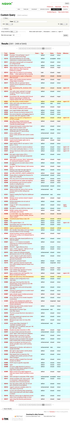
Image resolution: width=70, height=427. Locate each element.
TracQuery (52, 411)
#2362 (6, 224)
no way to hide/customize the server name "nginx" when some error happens (21, 332)
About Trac (66, 6)
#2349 (6, 186)
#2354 (6, 205)
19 (31, 48)
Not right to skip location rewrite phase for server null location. (21, 351)
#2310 (6, 58)
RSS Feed (19, 416)
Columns (6, 28)
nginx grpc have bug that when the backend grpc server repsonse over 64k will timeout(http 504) (21, 283)
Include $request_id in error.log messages (22, 138)
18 (29, 48)
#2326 (6, 114)
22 (38, 48)
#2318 (6, 88)
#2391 (6, 309)
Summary (12, 53)
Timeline (25, 9)
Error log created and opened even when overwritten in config (21, 317)
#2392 (6, 313)
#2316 (6, 79)
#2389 (6, 301)
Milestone (65, 53)
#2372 (6, 252)
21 (36, 48)
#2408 (6, 366)
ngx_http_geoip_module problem (19, 101)
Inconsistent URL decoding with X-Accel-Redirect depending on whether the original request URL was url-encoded (21, 98)
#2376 (6, 263)
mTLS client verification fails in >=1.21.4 (21, 149)
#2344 (6, 175)
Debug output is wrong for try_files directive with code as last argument (20, 336)
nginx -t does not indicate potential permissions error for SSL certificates (20, 253)
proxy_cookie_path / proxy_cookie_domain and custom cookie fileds (22, 134)
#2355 (6, 208)
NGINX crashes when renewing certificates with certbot (19, 211)
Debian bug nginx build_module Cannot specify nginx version (21, 306)
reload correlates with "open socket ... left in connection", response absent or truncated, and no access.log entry (22, 380)
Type (42, 53)
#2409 (6, 371)
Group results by (5, 31)
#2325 (6, 112)
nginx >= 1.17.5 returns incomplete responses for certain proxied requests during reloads (21, 243)
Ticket (11, 21)
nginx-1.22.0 (65, 205)
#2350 (6, 189)
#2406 (6, 364)
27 (50, 48)
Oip (11, 221)
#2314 (6, 72)
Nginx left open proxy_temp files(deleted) (21, 276)
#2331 (6, 133)
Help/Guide (58, 6)
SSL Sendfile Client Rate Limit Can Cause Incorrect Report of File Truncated (21, 230)
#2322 (6, 103)
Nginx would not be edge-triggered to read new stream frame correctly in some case (21, 373)
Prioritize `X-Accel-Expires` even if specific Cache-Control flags (19, 55)
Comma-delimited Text (33, 416)
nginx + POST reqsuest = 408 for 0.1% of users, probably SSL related (21, 249)
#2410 (6, 376)
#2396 (6, 330)
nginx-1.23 (66, 222)
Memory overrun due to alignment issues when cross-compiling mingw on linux (21, 396)
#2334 (6, 143)
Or (58, 24)
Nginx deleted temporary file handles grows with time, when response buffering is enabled (20, 69)
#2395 (6, 323)
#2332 (6, 138)
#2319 (6, 91)
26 (48, 48)
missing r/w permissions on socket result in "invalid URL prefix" (22, 291)
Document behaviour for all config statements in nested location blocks (20, 59)
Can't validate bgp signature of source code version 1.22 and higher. (21, 270)
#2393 (6, 316)
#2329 (6, 126)
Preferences (50, 6)
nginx (11, 364)
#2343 (6, 173)
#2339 (6, 159)
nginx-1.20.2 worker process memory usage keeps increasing (20, 80)
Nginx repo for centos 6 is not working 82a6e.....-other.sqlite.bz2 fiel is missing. (21, 73)
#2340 (6, 163)
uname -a (53, 31)
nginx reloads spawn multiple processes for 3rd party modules (21, 294)
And (4, 24)
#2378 (6, 270)
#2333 (6, 140)
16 (24, 48)
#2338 (6, 154)
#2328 (6, 121)
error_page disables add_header (19, 110)
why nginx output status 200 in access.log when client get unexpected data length (21, 156)
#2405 (6, 363)
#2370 (6, 247)
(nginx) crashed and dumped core (19, 228)
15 (22, 48)
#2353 (6, 201)
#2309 (6, 55)
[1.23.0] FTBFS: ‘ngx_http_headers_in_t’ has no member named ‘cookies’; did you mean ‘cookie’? (21, 215)
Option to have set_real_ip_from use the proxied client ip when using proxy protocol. (21, 191)
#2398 (6, 335)
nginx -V (60, 31)
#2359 (6, 219)
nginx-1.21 (66, 88)
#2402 (6, 351)
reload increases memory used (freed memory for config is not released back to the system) (22, 235)
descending (23, 31)
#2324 (6, 110)
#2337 (6, 151)
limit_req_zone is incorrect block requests (22, 178)
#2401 (6, 347)
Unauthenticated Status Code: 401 (20, 219)
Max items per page (6, 35)
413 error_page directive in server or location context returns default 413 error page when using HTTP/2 (21, 368)
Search (65, 9)
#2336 (6, 149)
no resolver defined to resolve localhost (21, 147)
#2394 (6, 320)
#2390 (6, 306)
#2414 (6, 387)
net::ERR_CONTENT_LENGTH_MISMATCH (22, 173)
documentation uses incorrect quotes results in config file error (20, 183)
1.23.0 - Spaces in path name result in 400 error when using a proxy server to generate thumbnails (21, 257)
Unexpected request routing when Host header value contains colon (21, 127)
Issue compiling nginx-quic (17, 268)
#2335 (6, 147)
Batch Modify (8, 409)
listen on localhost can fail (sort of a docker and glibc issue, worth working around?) (21, 343)
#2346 (6, 178)
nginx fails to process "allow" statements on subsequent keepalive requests (21, 160)
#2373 (6, 256)
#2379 (6, 273)
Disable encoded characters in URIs (20, 330)
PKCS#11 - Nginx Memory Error (19, 247)
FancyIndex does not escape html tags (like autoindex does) (21, 225)
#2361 (6, 222)
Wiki (19, 9)
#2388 (6, 297)
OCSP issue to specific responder (19, 363)
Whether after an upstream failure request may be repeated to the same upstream (20, 84)
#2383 (6, 282)
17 (26, 48)
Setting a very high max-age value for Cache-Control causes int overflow (20, 170)
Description (46, 31)
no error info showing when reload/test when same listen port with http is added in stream (21, 392)
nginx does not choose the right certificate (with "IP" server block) (19, 130)
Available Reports (51, 12)
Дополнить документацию (18, 261)
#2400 (6, 342)
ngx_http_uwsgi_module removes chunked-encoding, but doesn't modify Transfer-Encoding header (21, 122)
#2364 (6, 230)
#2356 (6, 210)
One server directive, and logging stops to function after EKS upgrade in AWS (22, 115)
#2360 (6, 221)
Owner (37, 53)
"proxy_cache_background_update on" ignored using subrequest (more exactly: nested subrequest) (21, 302)
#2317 (6, 83)
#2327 (6, 117)
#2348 (6, 182)
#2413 (6, 383)
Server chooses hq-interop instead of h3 (21, 112)
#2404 (6, 359)
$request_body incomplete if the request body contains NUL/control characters (21, 339)
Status (52, 53)
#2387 (6, 294)
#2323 (6, 107)
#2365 (6, 233)
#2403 (6, 354)
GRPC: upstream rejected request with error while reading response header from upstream (22, 264)
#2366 (6, 238)
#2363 (6, 228)
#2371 (6, 249)
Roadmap (34, 9)
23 (40, 48)
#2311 (6, 62)
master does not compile (17, 65)
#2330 (6, 129)
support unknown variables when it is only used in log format (20, 387)
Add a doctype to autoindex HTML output (21, 376)
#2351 (6, 194)
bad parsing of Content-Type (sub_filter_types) (18, 310)
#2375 (6, 261)
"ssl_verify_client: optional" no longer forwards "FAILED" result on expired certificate (20, 93)
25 (45, 48)
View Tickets (56, 9)
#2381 (6, 278)
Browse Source (44, 9)
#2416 (6, 395)
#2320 (6, 96)
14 (19, 48)
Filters (6, 18)
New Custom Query (63, 12)
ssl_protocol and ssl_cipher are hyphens (21, 180)
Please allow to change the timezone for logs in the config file (21, 176)
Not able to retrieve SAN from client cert (21, 208)
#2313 (6, 67)
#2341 (6, 166)
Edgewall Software (18, 420)
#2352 (6, 198)
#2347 (6, 180)
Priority (59, 53)
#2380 (6, 276)
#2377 (6, 268)
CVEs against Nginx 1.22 (17, 222)
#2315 (6, 76)
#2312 (6, 65)
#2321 (6, 101)
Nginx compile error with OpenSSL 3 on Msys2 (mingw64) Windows (21, 274)
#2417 (6, 399)
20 (33, 48)
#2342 (6, 170)
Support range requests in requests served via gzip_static (20, 186)
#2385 (6, 290)
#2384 (6, 287)
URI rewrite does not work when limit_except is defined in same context (21, 107)
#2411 (6, 378)
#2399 (6, 339)
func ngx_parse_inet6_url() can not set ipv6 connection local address (21, 384)
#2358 (6, 214)
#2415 (6, 390)
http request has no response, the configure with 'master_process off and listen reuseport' (21, 355)
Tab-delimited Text (49, 416)
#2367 (6, 242)
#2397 (6, 332)
